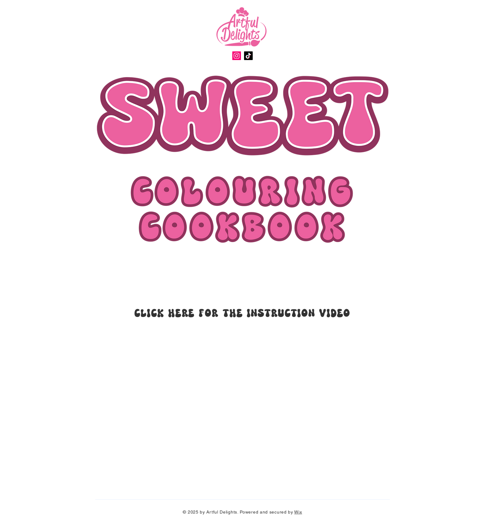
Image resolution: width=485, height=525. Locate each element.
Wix (298, 512)
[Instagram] (236, 55)
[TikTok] (248, 55)
